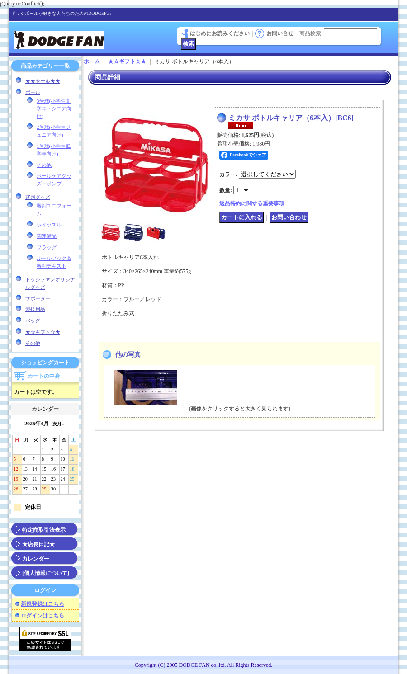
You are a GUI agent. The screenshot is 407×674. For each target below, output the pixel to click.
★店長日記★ (38, 544)
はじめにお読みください (220, 33)
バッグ (32, 320)
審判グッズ (37, 197)
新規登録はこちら (42, 604)
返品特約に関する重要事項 (251, 203)
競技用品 (35, 309)
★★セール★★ (42, 81)
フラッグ (47, 247)
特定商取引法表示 (44, 530)
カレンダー (35, 559)
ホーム (92, 61)
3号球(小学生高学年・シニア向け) (54, 108)
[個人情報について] (45, 573)
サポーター (37, 298)
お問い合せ (279, 33)
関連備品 (47, 236)
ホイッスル (49, 224)
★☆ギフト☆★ (42, 332)
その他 (44, 165)
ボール (32, 92)
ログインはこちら (42, 616)
